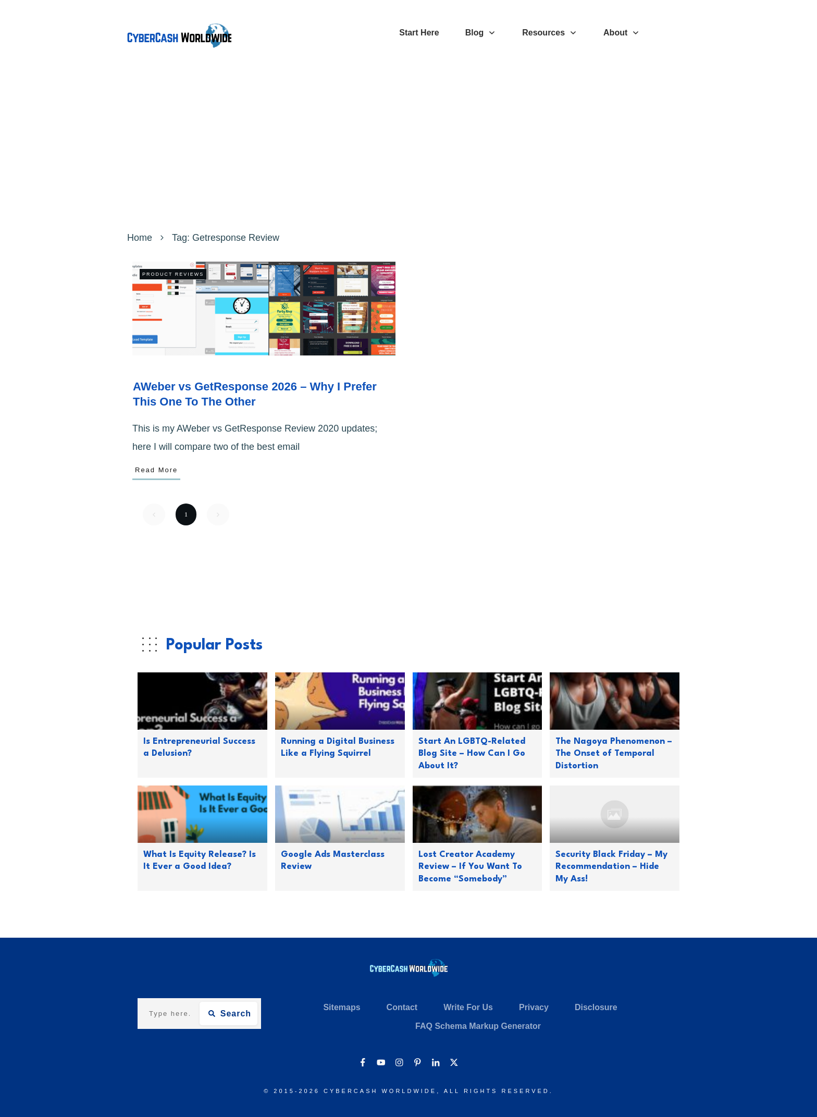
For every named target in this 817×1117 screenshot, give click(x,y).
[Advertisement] (408, 150)
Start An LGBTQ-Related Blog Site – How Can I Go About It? (471, 753)
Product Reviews (173, 274)
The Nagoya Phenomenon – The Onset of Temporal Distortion (613, 753)
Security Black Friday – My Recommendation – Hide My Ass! (611, 866)
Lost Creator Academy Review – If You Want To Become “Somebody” (470, 866)
